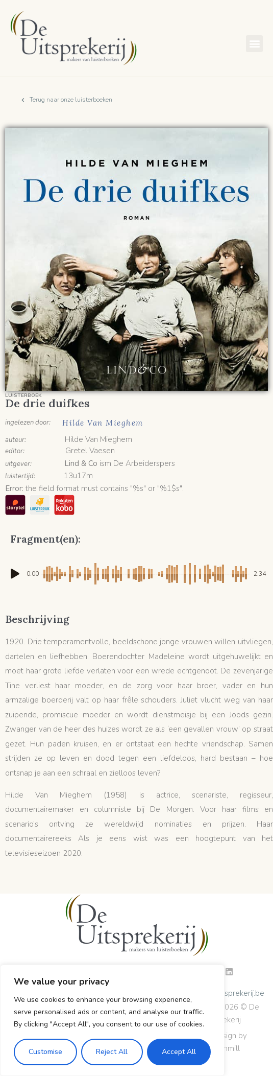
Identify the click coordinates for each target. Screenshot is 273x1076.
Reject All (112, 1052)
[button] (254, 43)
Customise (45, 1052)
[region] (112, 1020)
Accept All (179, 1052)
